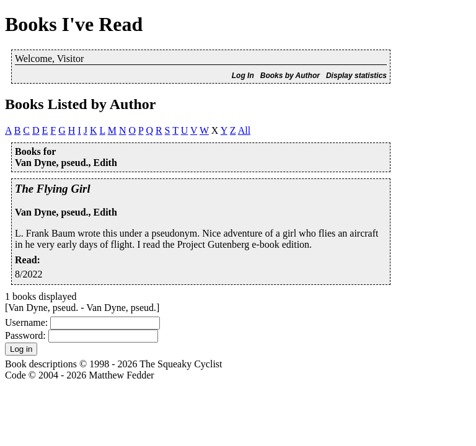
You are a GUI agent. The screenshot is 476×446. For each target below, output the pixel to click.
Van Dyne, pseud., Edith (66, 212)
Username (25, 322)
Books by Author (290, 75)
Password (24, 335)
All (244, 130)
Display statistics (356, 75)
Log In (243, 75)
